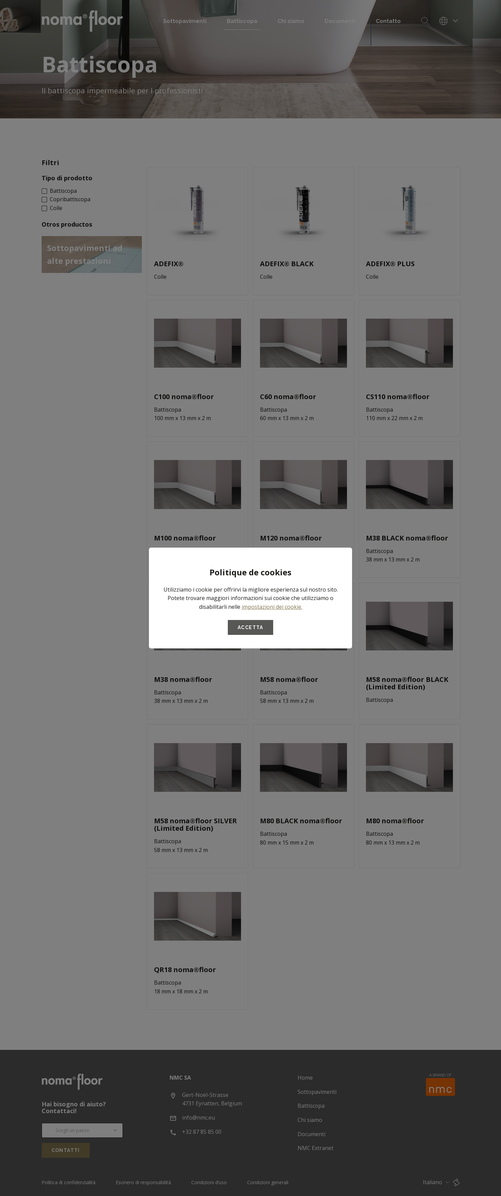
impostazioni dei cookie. (272, 607)
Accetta (250, 627)
